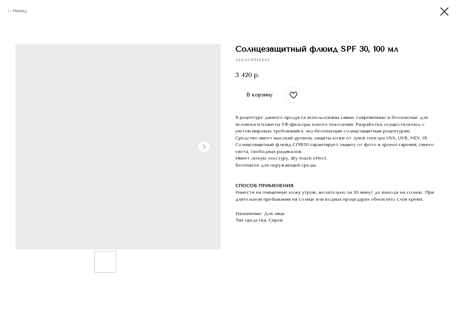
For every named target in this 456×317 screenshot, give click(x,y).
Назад (20, 10)
